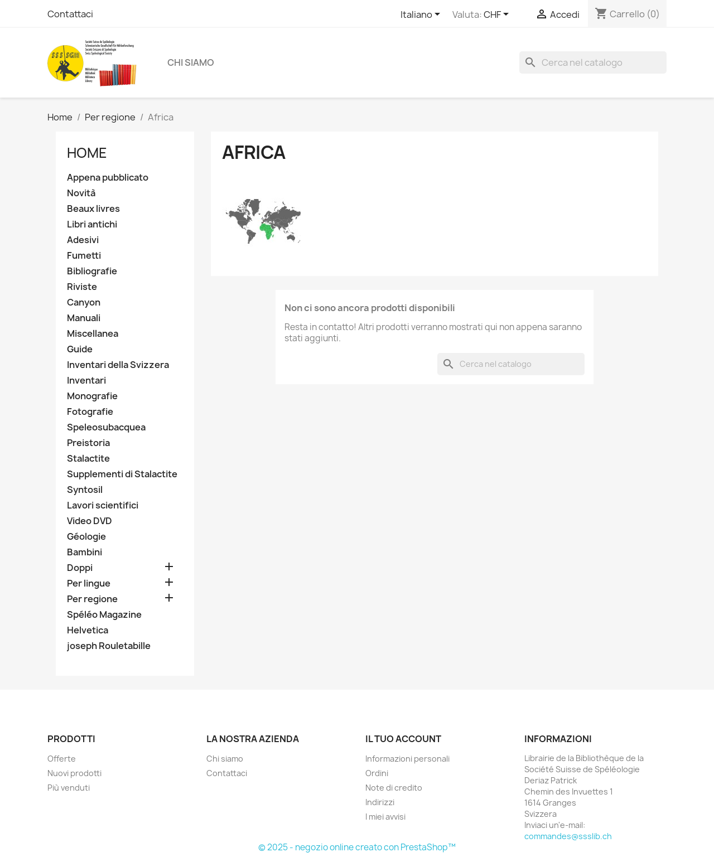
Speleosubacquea (106, 427)
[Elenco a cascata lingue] (422, 15)
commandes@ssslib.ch (568, 836)
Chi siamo (190, 62)
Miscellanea (92, 334)
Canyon (83, 302)
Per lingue (88, 583)
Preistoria (88, 443)
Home (87, 152)
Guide (80, 349)
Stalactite (88, 458)
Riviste (82, 287)
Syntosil (85, 490)
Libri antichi (92, 224)
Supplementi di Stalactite (122, 474)
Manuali (83, 318)
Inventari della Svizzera (118, 365)
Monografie (92, 396)
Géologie (86, 537)
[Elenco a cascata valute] (498, 15)
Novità (81, 193)
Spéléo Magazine (104, 615)
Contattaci (70, 14)
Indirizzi (379, 802)
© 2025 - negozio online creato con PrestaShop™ (357, 847)
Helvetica (87, 630)
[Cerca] (593, 62)
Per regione (92, 599)
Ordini (376, 773)
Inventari (86, 380)
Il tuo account (403, 739)
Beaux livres (93, 209)
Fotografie (90, 412)
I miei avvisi (385, 816)
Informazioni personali (407, 758)
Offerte (61, 758)
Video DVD (89, 521)
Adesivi (83, 240)
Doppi (80, 568)
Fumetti (84, 255)
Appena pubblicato (107, 177)
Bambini (84, 552)
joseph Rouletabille (109, 646)
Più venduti (68, 787)
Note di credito (393, 787)
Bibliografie (92, 271)
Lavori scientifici (102, 505)
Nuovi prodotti (74, 773)
